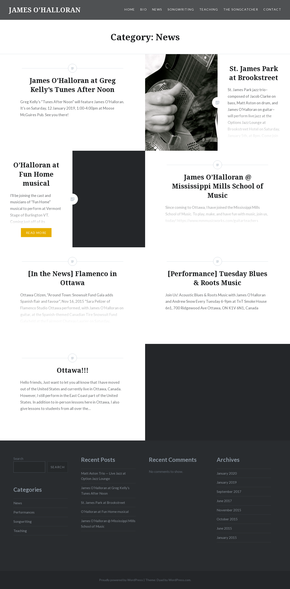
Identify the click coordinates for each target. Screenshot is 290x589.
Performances (24, 512)
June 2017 (224, 501)
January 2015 (227, 537)
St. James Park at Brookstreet (103, 503)
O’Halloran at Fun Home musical (105, 512)
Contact (272, 9)
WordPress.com (179, 580)
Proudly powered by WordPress (121, 580)
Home (129, 9)
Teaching (208, 9)
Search (18, 459)
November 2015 (229, 510)
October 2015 (227, 519)
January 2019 (227, 482)
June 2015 (224, 528)
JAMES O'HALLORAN (45, 9)
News (157, 9)
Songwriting (181, 9)
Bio (143, 9)
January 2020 (227, 473)
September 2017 (229, 492)
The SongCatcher (240, 9)
